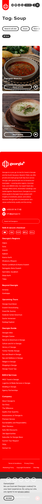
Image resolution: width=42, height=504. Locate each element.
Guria (4, 247)
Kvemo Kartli (7, 257)
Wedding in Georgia (9, 387)
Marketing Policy (8, 467)
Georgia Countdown (9, 304)
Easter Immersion (9, 318)
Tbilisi (4, 279)
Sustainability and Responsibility (14, 423)
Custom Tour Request (10, 441)
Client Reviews (7, 426)
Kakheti (5, 254)
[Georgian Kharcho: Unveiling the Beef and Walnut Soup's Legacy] (21, 68)
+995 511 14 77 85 (11, 209)
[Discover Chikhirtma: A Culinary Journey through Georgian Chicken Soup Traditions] (21, 116)
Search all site (10, 29)
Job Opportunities (9, 434)
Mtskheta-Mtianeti (9, 261)
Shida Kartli (6, 276)
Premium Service (8, 419)
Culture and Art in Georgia (11, 344)
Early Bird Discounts (9, 430)
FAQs (4, 444)
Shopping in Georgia (9, 365)
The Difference (7, 408)
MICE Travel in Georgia (10, 380)
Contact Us (6, 448)
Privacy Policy (29, 463)
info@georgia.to (11, 214)
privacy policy (23, 492)
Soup (6, 36)
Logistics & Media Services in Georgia (16, 383)
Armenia (5, 290)
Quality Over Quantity (10, 412)
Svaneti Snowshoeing (10, 308)
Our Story (5, 405)
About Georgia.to (8, 401)
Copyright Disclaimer (24, 467)
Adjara (4, 243)
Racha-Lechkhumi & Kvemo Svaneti (15, 265)
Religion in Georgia (9, 362)
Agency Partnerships (10, 390)
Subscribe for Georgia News (12, 437)
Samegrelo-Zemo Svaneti (11, 268)
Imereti (5, 250)
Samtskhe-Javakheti (10, 272)
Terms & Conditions (15, 463)
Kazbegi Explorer (8, 322)
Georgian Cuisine (8, 336)
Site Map (36, 467)
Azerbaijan (6, 293)
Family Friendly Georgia (10, 351)
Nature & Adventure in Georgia (13, 340)
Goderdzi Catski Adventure (12, 315)
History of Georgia (9, 347)
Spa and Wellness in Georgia (12, 358)
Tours (25, 29)
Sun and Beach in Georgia (11, 354)
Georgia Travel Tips (9, 369)
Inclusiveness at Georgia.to (12, 415)
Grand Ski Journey (9, 311)
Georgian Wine (7, 333)
